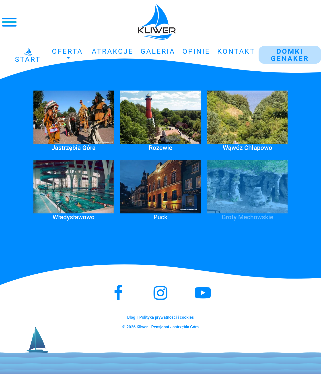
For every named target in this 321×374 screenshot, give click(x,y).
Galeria (157, 51)
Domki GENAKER (290, 55)
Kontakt (236, 51)
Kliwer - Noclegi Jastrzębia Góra (157, 22)
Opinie (196, 51)
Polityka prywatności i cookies (166, 317)
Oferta (67, 51)
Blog (131, 317)
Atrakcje (112, 51)
